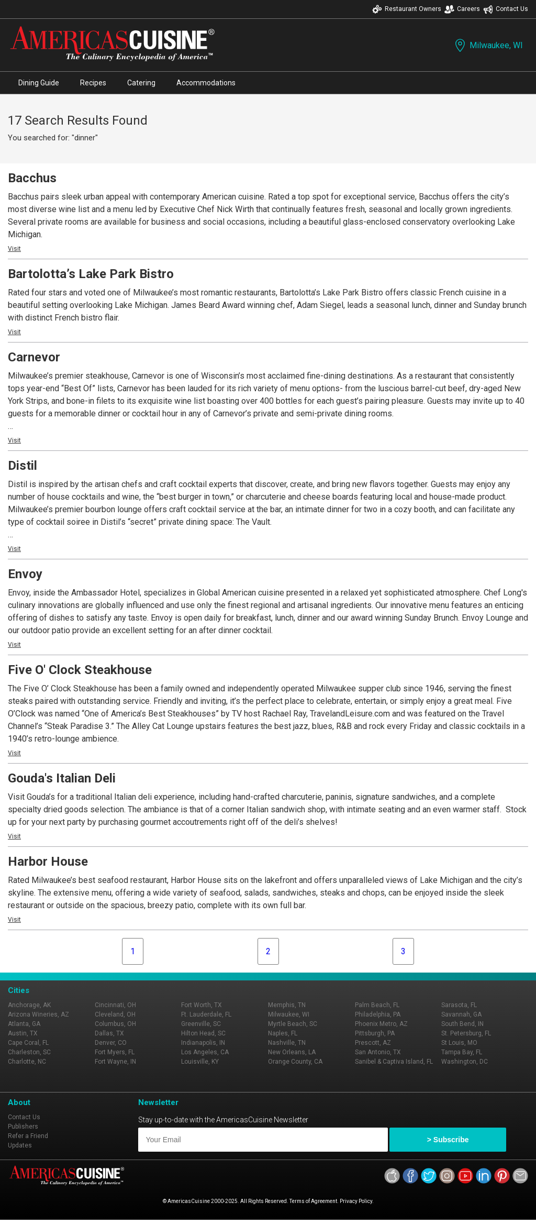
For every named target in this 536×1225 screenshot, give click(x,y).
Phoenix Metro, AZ (381, 1024)
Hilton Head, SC (203, 1033)
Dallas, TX (109, 1033)
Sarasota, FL (459, 1005)
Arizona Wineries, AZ (38, 1014)
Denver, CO (111, 1042)
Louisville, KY (200, 1061)
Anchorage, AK (29, 1005)
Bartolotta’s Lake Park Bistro (91, 274)
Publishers (23, 1126)
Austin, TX (23, 1033)
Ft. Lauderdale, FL (206, 1014)
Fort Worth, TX (201, 1005)
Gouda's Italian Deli (62, 778)
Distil (22, 465)
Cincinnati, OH (115, 1005)
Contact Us (505, 9)
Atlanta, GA (24, 1024)
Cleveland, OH (115, 1014)
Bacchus (32, 178)
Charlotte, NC (27, 1061)
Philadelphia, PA (377, 1014)
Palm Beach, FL (377, 1005)
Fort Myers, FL (115, 1052)
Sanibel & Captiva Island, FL (394, 1061)
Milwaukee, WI (488, 45)
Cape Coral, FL (28, 1042)
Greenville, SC (201, 1024)
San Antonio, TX (378, 1052)
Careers (462, 9)
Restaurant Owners (406, 9)
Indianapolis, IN (203, 1042)
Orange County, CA (295, 1061)
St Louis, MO (459, 1042)
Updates (20, 1145)
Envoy (25, 574)
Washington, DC (464, 1061)
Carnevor (34, 357)
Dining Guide (38, 83)
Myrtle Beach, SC (292, 1024)
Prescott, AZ (373, 1042)
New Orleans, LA (292, 1052)
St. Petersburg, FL (466, 1033)
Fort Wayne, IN (115, 1061)
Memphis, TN (287, 1005)
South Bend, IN (462, 1024)
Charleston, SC (29, 1052)
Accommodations (206, 83)
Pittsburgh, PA (375, 1033)
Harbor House (48, 861)
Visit (14, 248)
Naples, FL (282, 1033)
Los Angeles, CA (205, 1052)
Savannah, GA (461, 1014)
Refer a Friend (28, 1136)
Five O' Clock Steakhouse (80, 670)
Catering (141, 83)
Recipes (93, 83)
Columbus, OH (115, 1024)
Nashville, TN (287, 1042)
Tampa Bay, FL (461, 1052)
